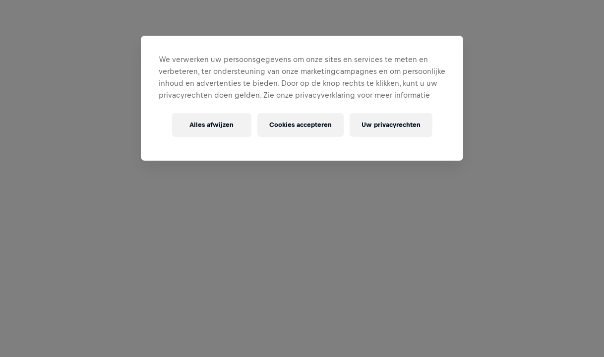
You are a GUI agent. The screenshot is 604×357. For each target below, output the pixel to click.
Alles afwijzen (211, 124)
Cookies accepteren (300, 124)
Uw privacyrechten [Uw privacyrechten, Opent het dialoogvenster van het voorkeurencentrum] (391, 124)
